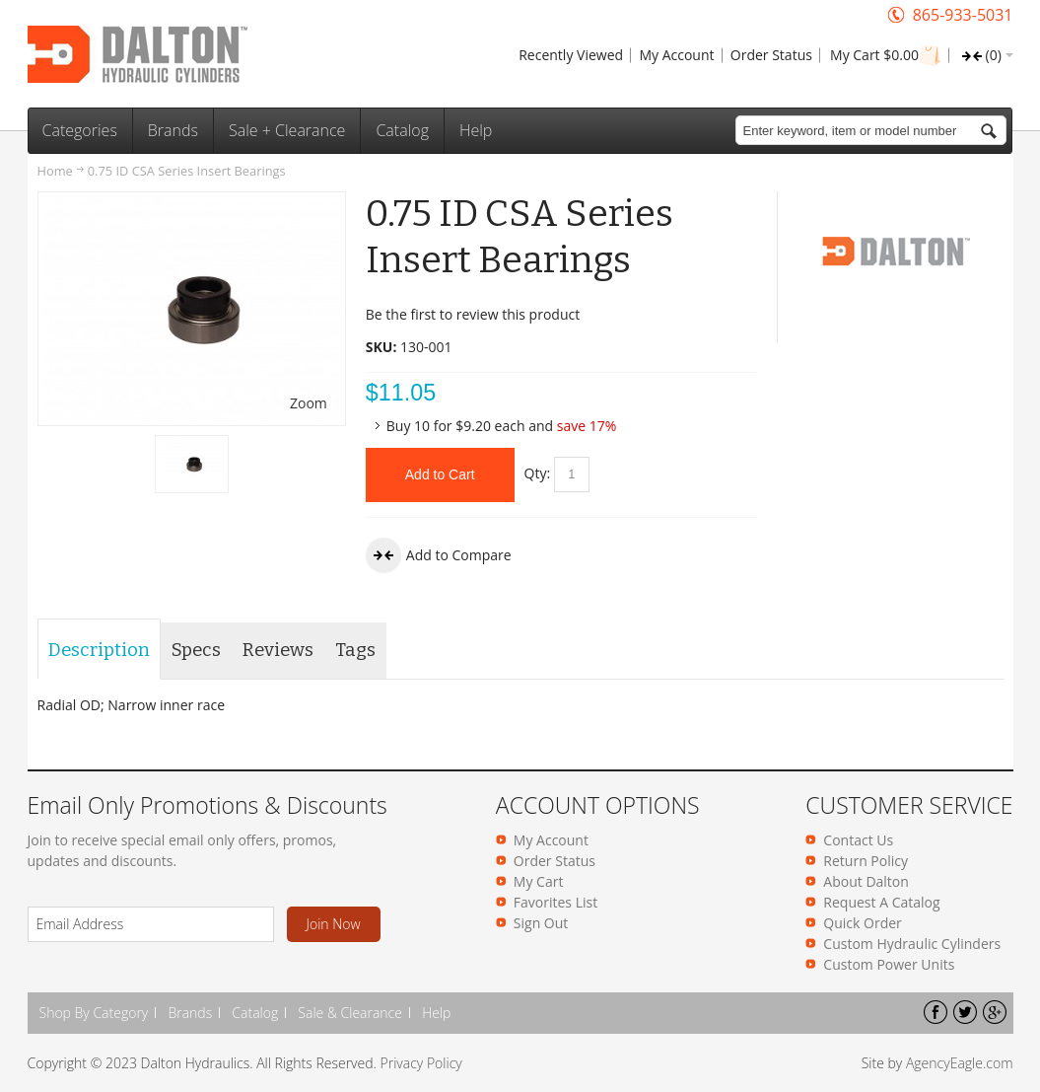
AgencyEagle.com (959, 1063)
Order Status (771, 54)
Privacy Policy (421, 1063)
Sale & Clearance (350, 1012)
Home (55, 171)
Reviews (278, 650)
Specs (196, 650)
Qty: (537, 473)
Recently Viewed (571, 54)
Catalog (255, 1012)
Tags (355, 650)
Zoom (308, 403)
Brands (190, 1012)
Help (436, 1012)
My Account (676, 54)
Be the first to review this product (473, 314)
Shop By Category (94, 1012)
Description (99, 650)
